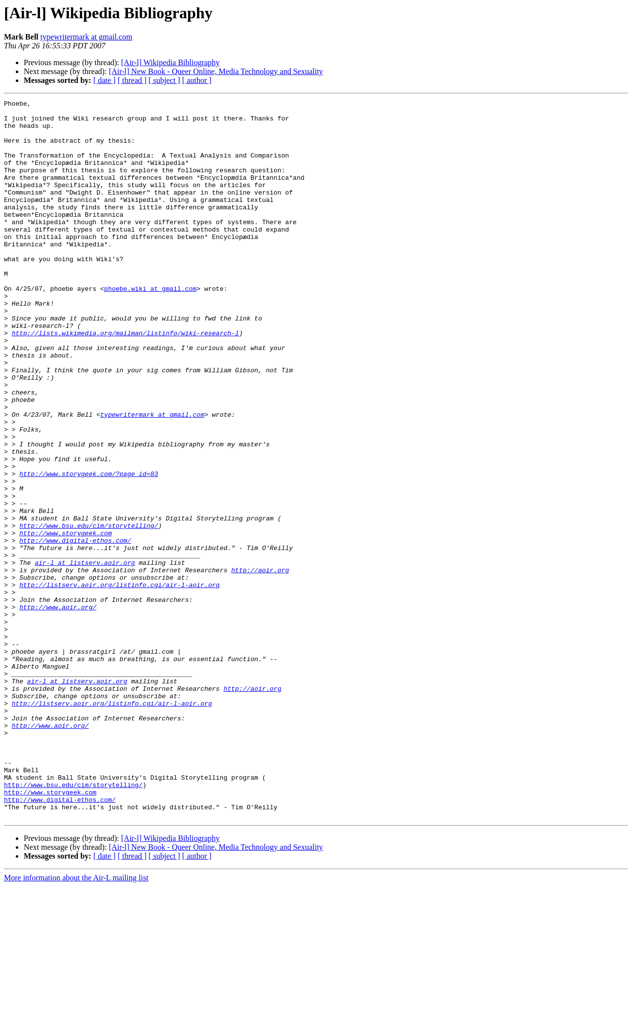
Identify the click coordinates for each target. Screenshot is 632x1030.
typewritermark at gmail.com (86, 37)
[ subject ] (164, 80)
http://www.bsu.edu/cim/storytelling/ (88, 611)
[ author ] (197, 80)
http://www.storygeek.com (65, 620)
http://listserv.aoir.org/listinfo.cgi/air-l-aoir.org (119, 682)
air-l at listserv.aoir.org (85, 655)
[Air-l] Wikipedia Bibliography (170, 62)
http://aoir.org (260, 664)
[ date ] (104, 80)
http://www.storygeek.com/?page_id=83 (88, 549)
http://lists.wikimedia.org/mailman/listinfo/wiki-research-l (125, 380)
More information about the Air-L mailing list (76, 1021)
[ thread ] (132, 80)
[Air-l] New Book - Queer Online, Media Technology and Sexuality (216, 71)
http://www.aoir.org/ (57, 709)
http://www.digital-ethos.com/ (75, 629)
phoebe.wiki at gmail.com (150, 326)
